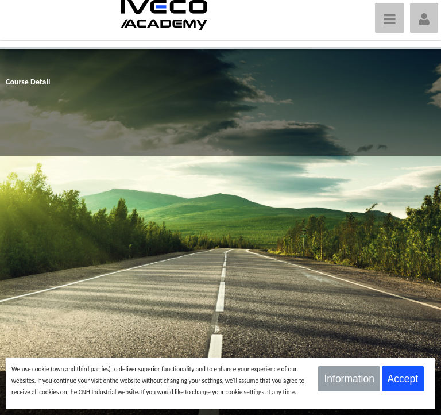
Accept (403, 379)
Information (349, 379)
